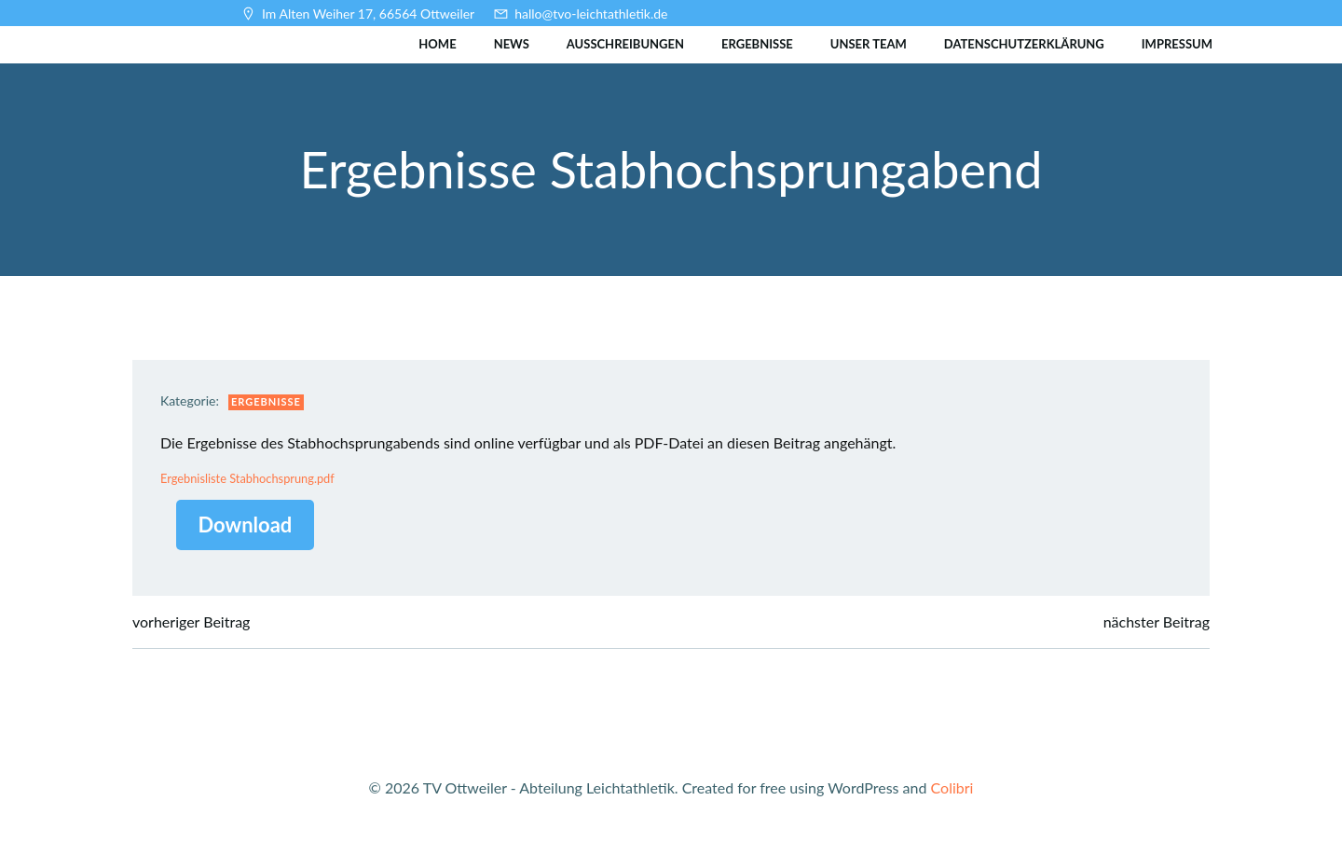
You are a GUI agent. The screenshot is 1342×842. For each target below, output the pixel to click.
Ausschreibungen (625, 43)
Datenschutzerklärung (1024, 43)
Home (437, 43)
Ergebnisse (757, 43)
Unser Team (868, 43)
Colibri (952, 787)
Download (246, 524)
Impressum (1177, 43)
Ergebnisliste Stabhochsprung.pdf (247, 478)
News (511, 43)
